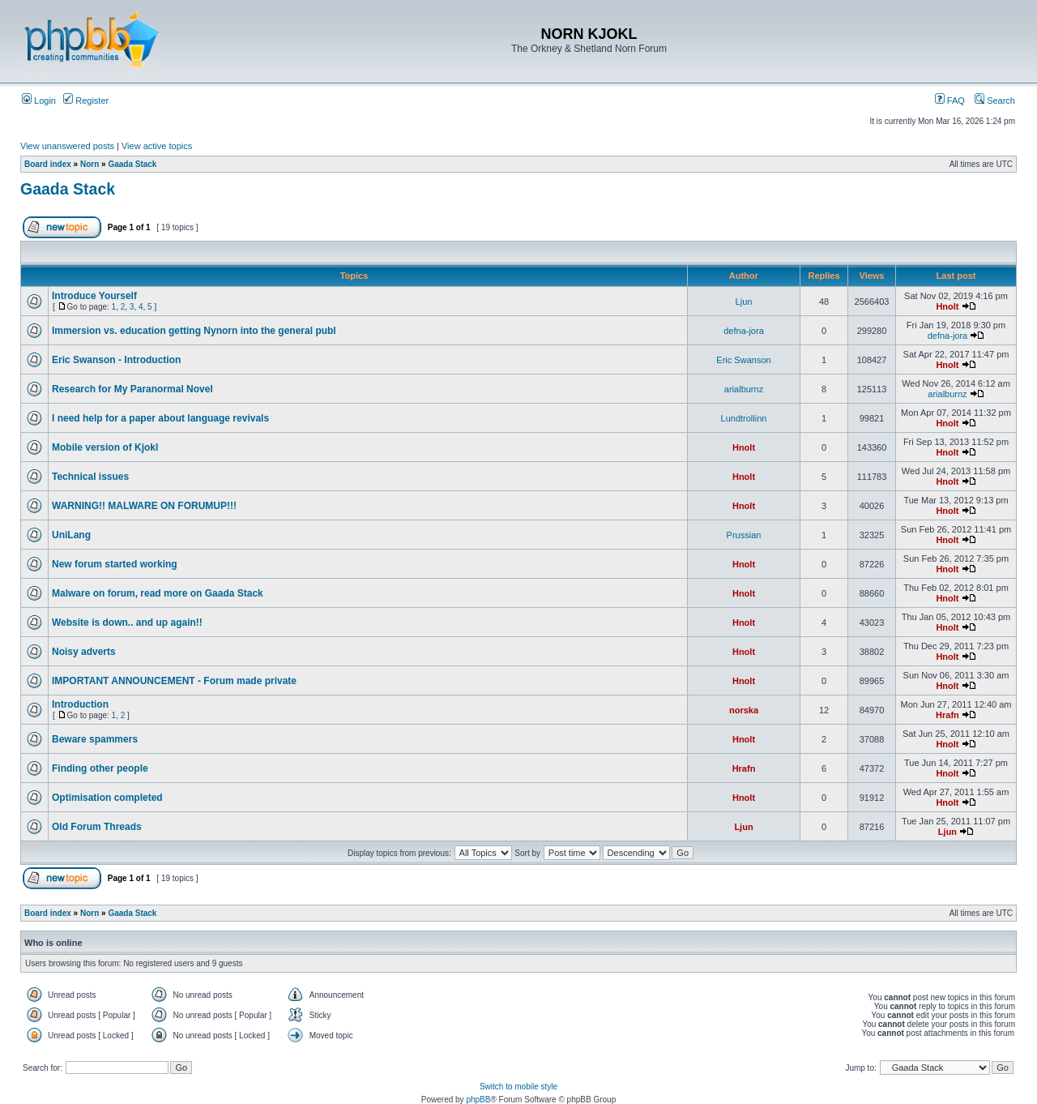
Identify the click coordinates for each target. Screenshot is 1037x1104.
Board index (47, 164)
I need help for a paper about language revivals (160, 418)
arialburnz (743, 389)
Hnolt (947, 306)
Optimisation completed (107, 797)
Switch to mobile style (518, 1086)
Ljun (744, 301)
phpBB (478, 1099)
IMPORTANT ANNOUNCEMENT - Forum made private (174, 681)
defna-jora (743, 331)
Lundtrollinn (744, 418)
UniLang (71, 535)
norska (743, 710)
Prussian (744, 535)
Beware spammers (95, 739)
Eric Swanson (743, 360)
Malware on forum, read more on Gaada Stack (157, 593)
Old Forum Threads (97, 826)
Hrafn (947, 715)
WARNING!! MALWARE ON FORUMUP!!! (144, 505)
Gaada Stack (132, 164)
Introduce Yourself (94, 296)
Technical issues (90, 476)
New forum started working (114, 564)
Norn (89, 164)
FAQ (950, 100)
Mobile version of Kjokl (105, 447)
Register (86, 100)
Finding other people (100, 768)
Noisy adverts (84, 651)
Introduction (80, 704)
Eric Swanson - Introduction (116, 360)
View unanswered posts (67, 146)
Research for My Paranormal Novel (132, 389)
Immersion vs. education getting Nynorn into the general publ (194, 330)
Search (995, 100)
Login (39, 100)
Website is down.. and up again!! (127, 622)
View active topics (157, 146)
